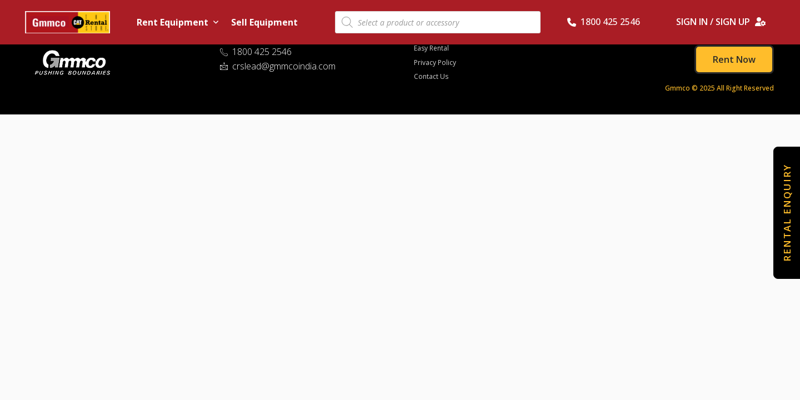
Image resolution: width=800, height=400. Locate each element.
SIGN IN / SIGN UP (721, 22)
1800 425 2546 (603, 22)
